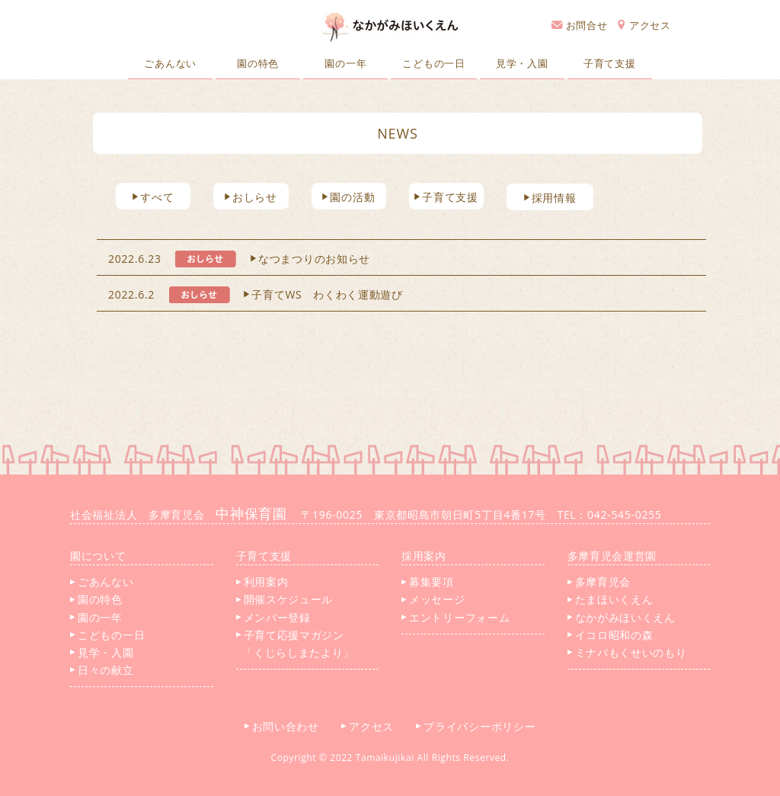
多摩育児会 (599, 581)
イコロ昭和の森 (610, 635)
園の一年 (345, 63)
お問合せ (579, 25)
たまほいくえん (610, 599)
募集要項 (427, 581)
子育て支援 (609, 63)
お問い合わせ (288, 726)
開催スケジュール (285, 599)
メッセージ (433, 599)
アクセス (644, 25)
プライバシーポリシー (481, 726)
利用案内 (262, 581)
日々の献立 (102, 670)
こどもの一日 (433, 63)
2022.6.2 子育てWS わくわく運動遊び (255, 294)
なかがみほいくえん (621, 617)
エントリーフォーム (455, 617)
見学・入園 (522, 63)
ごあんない (170, 63)
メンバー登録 (273, 617)
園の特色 (258, 63)
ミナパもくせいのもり (627, 652)
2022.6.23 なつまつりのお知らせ (239, 258)
